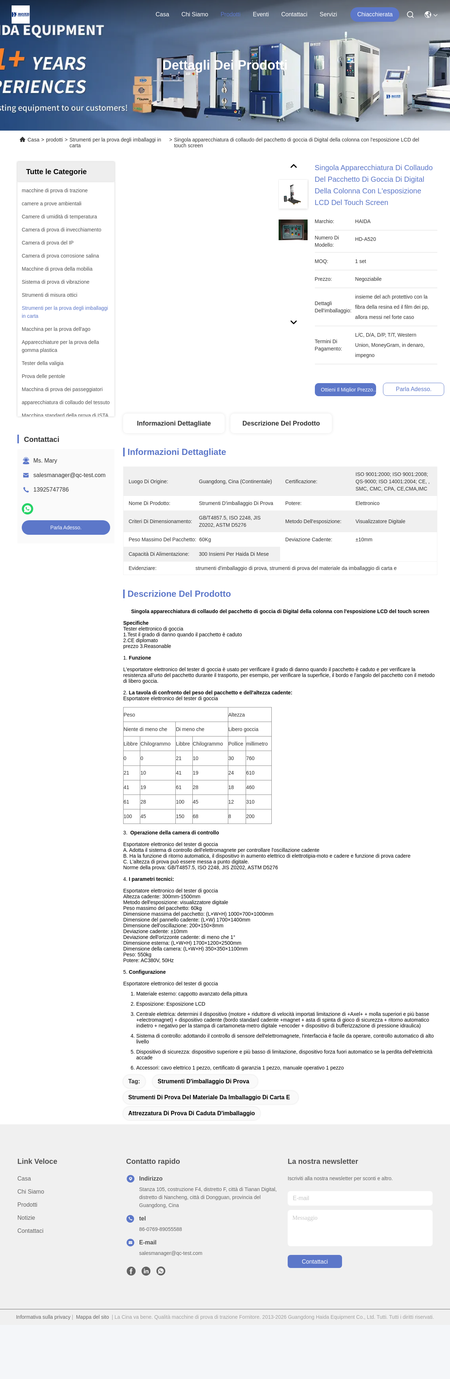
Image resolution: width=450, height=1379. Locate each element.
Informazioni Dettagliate (174, 423)
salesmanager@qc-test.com (69, 475)
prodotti (231, 14)
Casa (162, 14)
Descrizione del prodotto (281, 423)
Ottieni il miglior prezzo (347, 389)
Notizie (26, 1234)
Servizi (328, 14)
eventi (261, 14)
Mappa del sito (92, 1333)
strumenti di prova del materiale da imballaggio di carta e (209, 1114)
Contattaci (294, 14)
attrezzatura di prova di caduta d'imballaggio (191, 1129)
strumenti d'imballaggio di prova (203, 1098)
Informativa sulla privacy (43, 1333)
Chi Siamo (195, 14)
